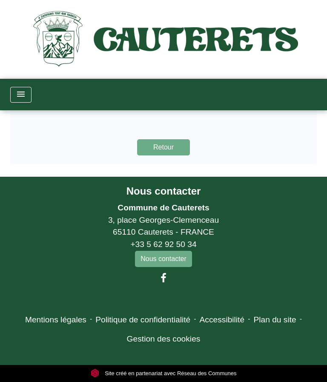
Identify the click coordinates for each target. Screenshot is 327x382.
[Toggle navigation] (21, 95)
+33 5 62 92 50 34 (163, 244)
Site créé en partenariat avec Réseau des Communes (164, 373)
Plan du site (274, 319)
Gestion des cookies (164, 338)
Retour (163, 147)
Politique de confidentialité (142, 319)
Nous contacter (163, 191)
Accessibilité (222, 319)
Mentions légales (55, 319)
